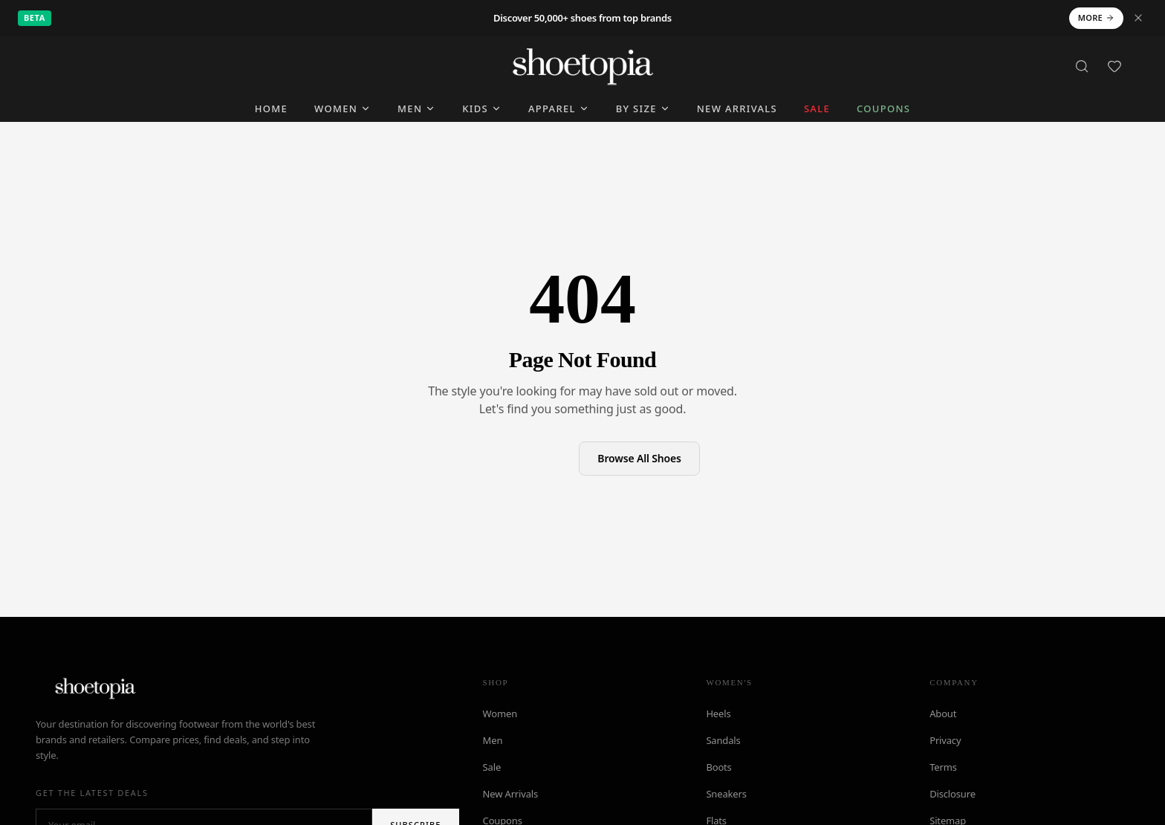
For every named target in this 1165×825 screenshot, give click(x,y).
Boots (718, 767)
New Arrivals (737, 108)
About (942, 713)
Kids (482, 108)
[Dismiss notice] (1138, 18)
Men (416, 108)
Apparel (558, 108)
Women (342, 108)
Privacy (945, 740)
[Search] (1082, 66)
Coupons (883, 108)
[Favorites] (1114, 66)
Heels (718, 713)
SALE (817, 108)
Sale (492, 767)
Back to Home (517, 457)
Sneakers (726, 793)
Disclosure (952, 793)
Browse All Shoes (639, 458)
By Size (643, 108)
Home (271, 108)
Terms (943, 767)
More (1096, 17)
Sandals (723, 740)
